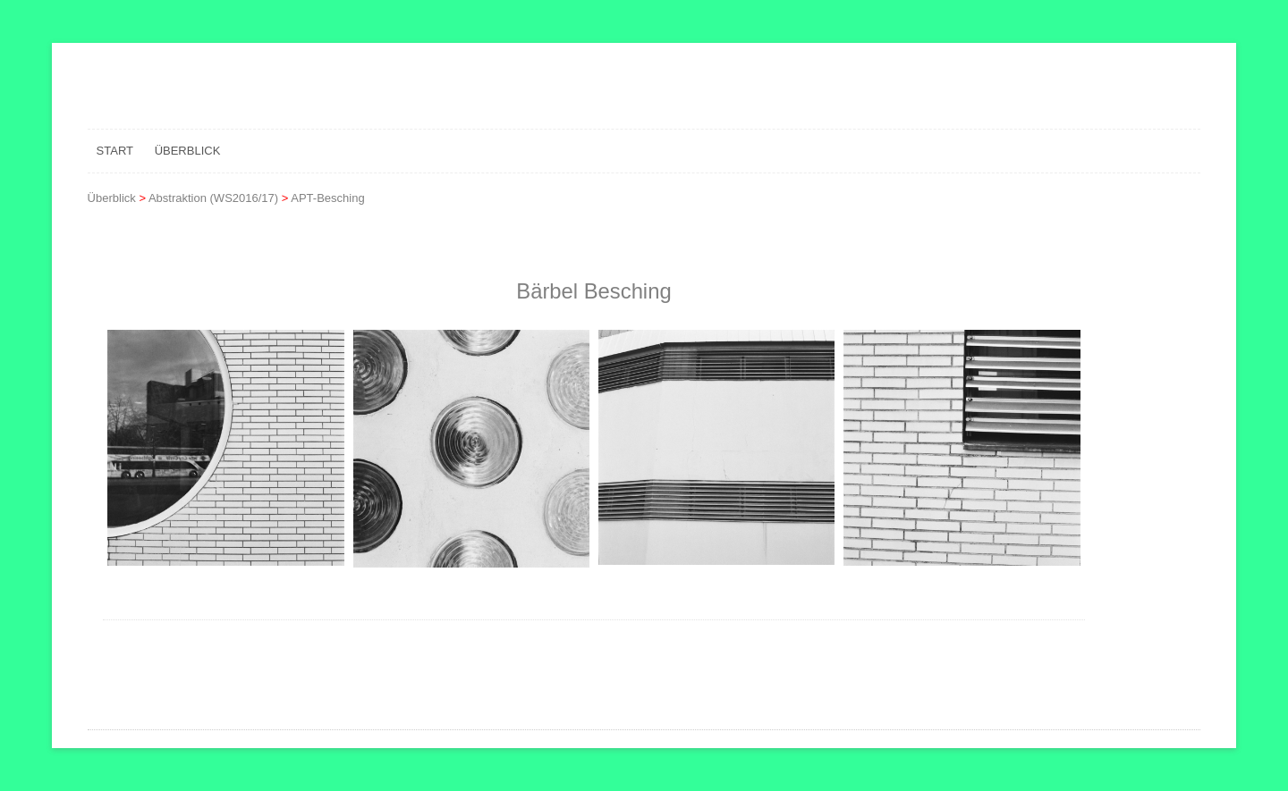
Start (115, 150)
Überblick (188, 150)
